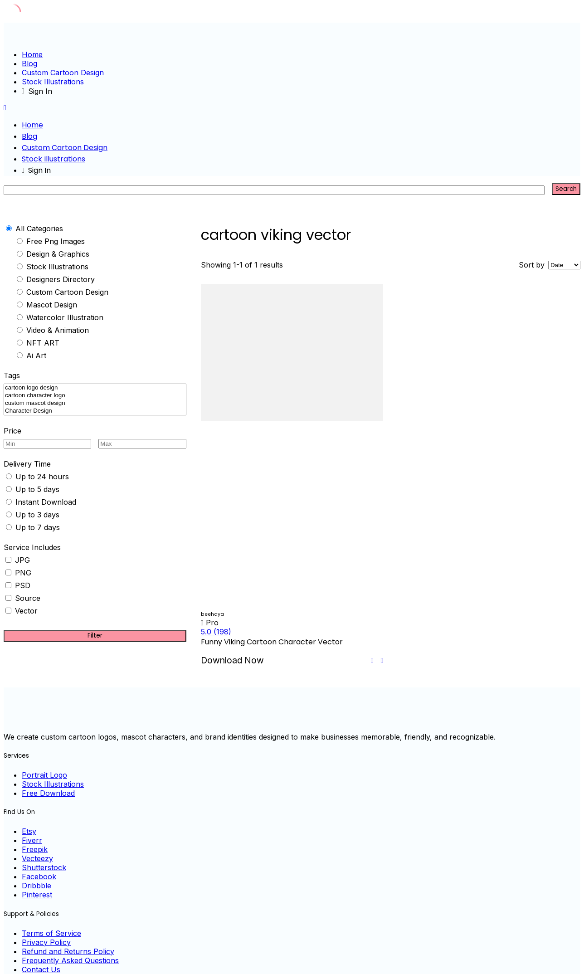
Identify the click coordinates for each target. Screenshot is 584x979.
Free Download (48, 793)
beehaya (212, 614)
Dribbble (36, 885)
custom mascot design (95, 403)
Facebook (39, 876)
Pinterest (37, 894)
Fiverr (32, 840)
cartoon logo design (95, 388)
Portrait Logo (44, 774)
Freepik (35, 849)
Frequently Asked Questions (70, 960)
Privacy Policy (46, 942)
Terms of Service (51, 933)
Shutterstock (44, 867)
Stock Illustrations (53, 81)
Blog (29, 63)
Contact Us (41, 969)
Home (32, 54)
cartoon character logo (95, 395)
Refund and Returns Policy (68, 951)
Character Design (95, 411)
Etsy (29, 831)
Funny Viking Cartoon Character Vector (272, 642)
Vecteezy (37, 858)
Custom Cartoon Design (63, 72)
